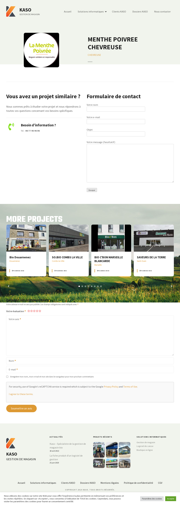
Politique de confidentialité (138, 482)
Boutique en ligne (145, 450)
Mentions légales (110, 482)
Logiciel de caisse (145, 446)
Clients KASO (119, 11)
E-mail (12, 370)
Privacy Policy (111, 386)
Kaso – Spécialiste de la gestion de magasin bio (68, 445)
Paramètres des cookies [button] (152, 498)
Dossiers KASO (140, 11)
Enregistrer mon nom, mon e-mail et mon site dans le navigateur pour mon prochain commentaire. (52, 376)
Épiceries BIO (18, 271)
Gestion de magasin (146, 442)
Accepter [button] (170, 498)
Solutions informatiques (91, 11)
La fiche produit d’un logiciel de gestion (66, 457)
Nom (11, 361)
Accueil (67, 11)
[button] (8, 286)
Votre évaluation (16, 311)
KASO (25, 10)
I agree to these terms (21, 394)
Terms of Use (130, 386)
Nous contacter (162, 11)
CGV (160, 482)
